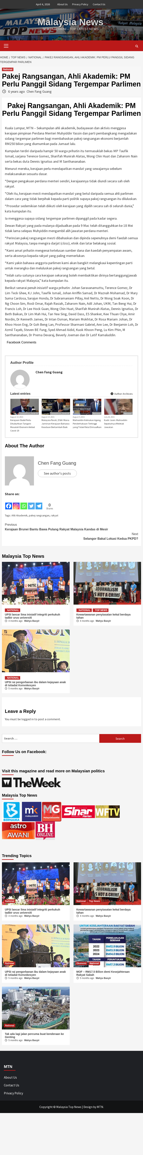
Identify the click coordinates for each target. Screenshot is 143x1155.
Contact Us (99, 4)
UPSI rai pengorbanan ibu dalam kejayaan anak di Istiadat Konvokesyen (35, 684)
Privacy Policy (80, 4)
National (7, 69)
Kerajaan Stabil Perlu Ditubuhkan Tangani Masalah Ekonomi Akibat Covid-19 (22, 425)
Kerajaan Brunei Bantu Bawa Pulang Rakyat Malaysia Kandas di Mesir (71, 526)
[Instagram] (16, 503)
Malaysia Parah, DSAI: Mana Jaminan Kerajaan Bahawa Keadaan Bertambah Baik (55, 424)
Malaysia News (70, 22)
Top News (101, 610)
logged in (27, 719)
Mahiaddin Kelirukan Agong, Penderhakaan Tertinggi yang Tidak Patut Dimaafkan (87, 424)
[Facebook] (8, 503)
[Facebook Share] (43, 502)
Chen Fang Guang (39, 91)
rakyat (54, 515)
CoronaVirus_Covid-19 (29, 413)
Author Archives (121, 393)
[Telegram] (39, 503)
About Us (62, 4)
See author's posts (57, 473)
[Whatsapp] (23, 503)
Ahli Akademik (19, 515)
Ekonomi (82, 963)
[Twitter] (31, 503)
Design (88, 1107)
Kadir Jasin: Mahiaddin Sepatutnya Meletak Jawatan (115, 424)
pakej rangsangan (39, 515)
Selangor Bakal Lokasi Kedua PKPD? (71, 536)
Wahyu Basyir (31, 621)
